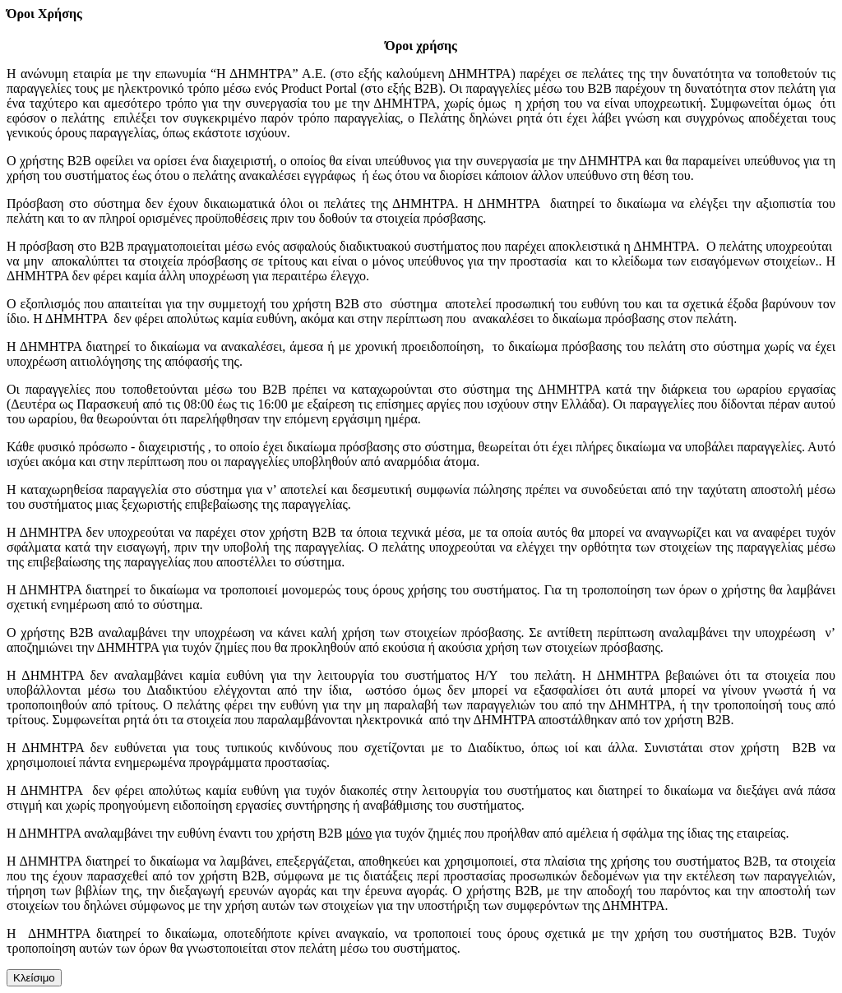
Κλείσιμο (34, 978)
